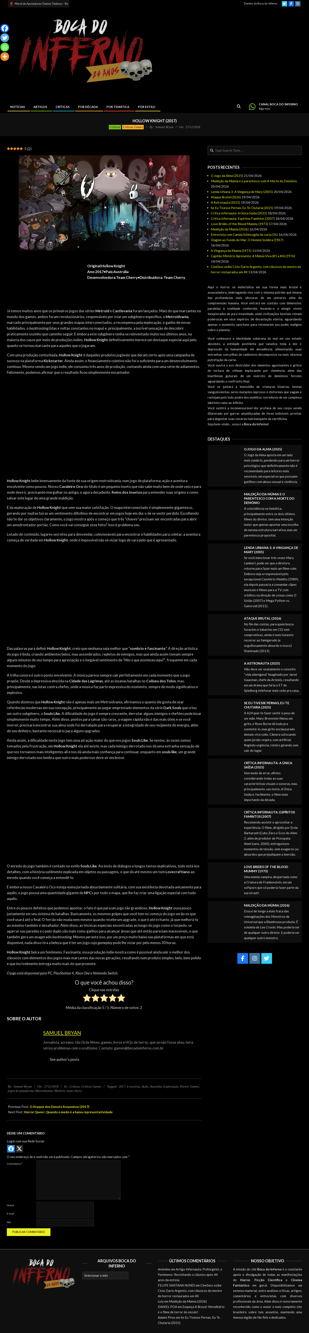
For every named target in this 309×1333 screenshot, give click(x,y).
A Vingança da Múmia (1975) (231, 251)
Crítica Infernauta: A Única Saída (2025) (239, 213)
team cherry (74, 1090)
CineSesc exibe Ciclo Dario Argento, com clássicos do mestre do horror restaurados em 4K (190, 1290)
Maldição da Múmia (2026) (230, 229)
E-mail (10, 1213)
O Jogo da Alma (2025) (227, 176)
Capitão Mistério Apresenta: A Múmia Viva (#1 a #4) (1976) (253, 256)
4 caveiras (133, 1086)
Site (9, 1222)
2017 (122, 1086)
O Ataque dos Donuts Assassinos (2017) (59, 1107)
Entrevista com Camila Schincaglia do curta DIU (244, 234)
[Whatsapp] (4, 47)
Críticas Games (133, 127)
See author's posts (64, 1059)
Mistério (59, 1090)
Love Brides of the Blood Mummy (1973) (239, 224)
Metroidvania (44, 1090)
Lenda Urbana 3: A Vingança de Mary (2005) (242, 192)
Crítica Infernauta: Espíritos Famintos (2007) (243, 218)
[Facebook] (4, 28)
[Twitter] (4, 37)
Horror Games (189, 1086)
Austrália (156, 1086)
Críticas (115, 127)
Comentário (14, 1163)
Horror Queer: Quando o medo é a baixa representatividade (68, 1112)
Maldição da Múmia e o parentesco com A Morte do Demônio (254, 181)
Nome (10, 1205)
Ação (145, 1086)
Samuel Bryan (62, 1033)
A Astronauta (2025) (225, 202)
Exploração (170, 1086)
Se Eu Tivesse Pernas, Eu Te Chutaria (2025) (242, 208)
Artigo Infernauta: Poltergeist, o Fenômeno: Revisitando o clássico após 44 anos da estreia (190, 1274)
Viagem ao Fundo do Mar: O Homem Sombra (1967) (247, 240)
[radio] (87, 998)
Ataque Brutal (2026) (226, 197)
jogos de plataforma (21, 1090)
